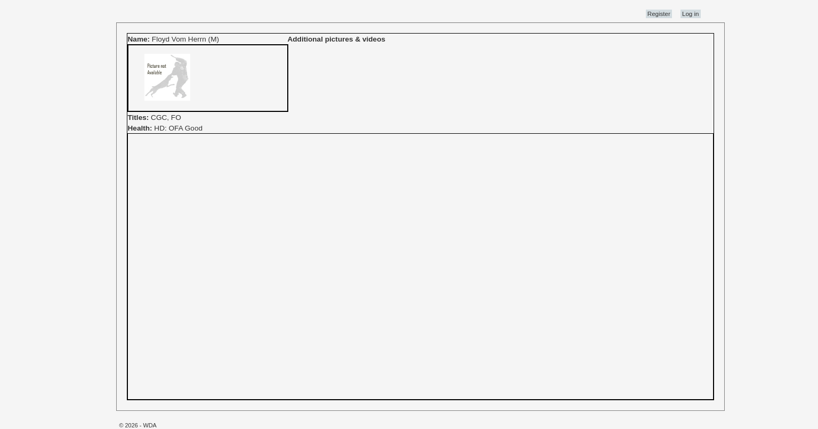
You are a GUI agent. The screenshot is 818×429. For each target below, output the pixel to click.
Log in (690, 14)
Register (658, 14)
